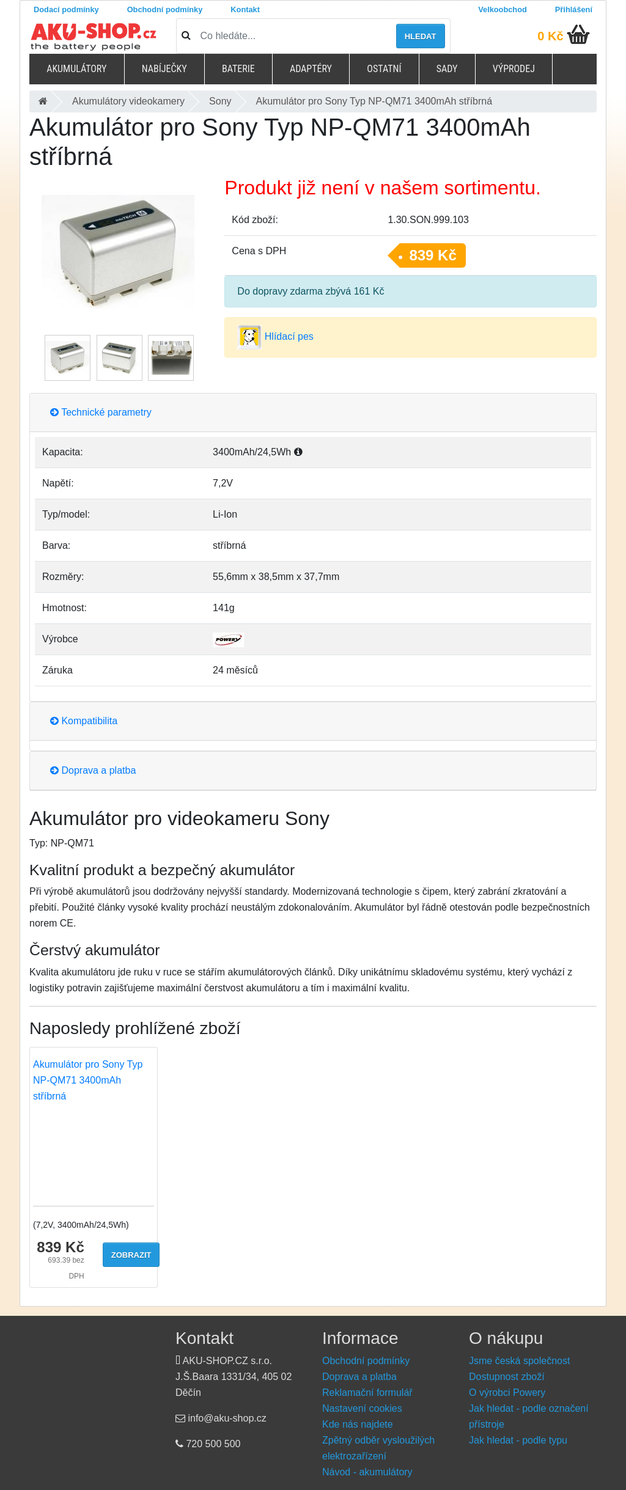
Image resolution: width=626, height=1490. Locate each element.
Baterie (238, 69)
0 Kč (550, 36)
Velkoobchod (502, 9)
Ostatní (384, 69)
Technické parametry (101, 412)
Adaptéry (311, 69)
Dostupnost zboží (507, 1376)
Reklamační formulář (367, 1392)
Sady (447, 69)
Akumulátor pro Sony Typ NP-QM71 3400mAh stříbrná (87, 1080)
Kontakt (245, 9)
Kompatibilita (83, 721)
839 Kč (432, 255)
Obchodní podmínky (165, 9)
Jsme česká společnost (519, 1361)
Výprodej (514, 69)
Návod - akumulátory (367, 1472)
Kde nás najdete (357, 1424)
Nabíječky (164, 69)
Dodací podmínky (66, 9)
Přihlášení (573, 9)
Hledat (420, 36)
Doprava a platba (93, 770)
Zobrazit (131, 1255)
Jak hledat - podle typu (518, 1440)
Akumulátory (76, 69)
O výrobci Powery (507, 1392)
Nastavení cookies (362, 1408)
